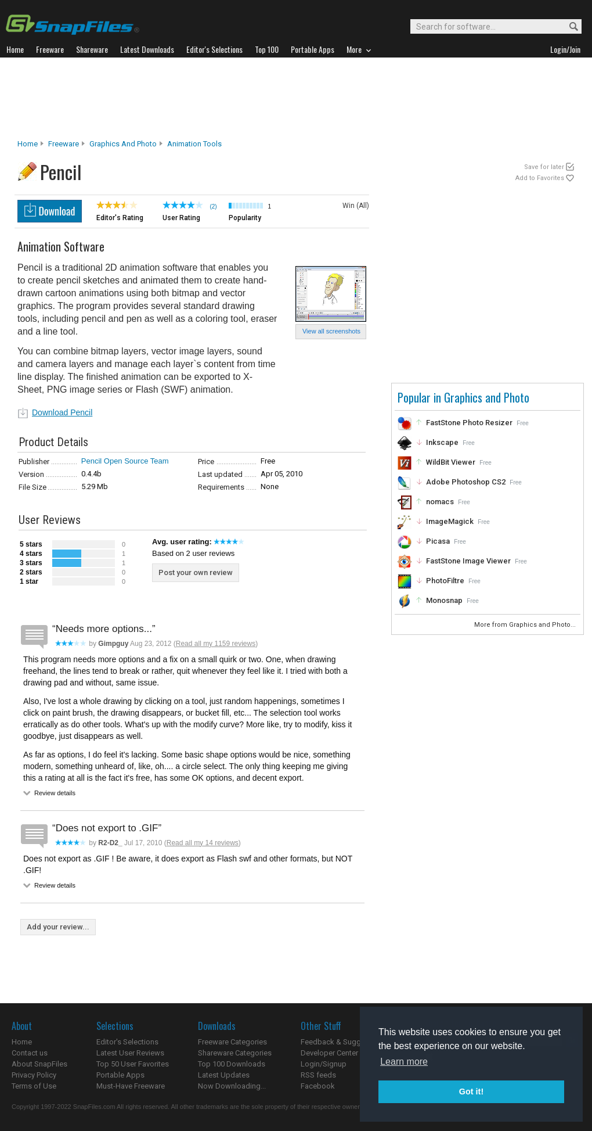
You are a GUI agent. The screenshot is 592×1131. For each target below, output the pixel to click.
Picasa (438, 541)
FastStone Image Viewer (468, 560)
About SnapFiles (39, 1064)
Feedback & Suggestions (343, 1041)
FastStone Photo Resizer (469, 422)
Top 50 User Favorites (132, 1064)
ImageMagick (450, 521)
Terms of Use (34, 1086)
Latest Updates (224, 1075)
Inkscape (442, 442)
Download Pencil (62, 412)
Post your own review (195, 572)
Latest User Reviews (130, 1053)
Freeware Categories (232, 1041)
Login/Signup (323, 1064)
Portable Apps (120, 1075)
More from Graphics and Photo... (525, 625)
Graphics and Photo (123, 143)
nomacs (440, 501)
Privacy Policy (34, 1075)
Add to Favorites (539, 178)
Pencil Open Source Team (125, 461)
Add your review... (58, 926)
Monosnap (444, 600)
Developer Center (329, 1053)
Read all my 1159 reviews (215, 644)
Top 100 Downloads (231, 1064)
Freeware (63, 143)
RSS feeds (318, 1075)
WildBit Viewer (450, 462)
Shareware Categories (235, 1053)
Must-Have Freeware (130, 1086)
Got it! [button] (471, 1091)
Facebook (318, 1086)
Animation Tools (194, 143)
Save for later (544, 167)
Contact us (30, 1053)
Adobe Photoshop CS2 (466, 481)
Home (27, 143)
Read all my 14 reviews (203, 843)
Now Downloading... (232, 1086)
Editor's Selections (127, 1041)
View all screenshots (331, 331)
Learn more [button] (404, 1062)
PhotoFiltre (445, 580)
